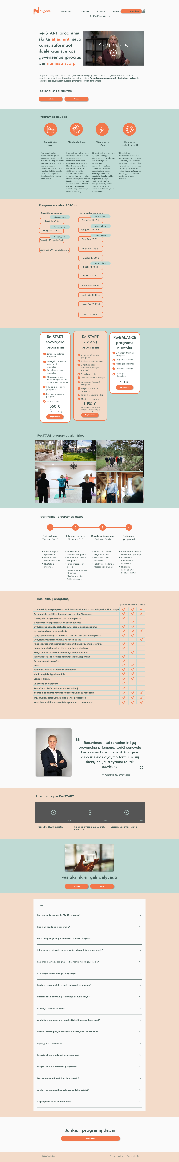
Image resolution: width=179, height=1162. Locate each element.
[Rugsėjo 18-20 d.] (90, 258)
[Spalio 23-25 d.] (90, 276)
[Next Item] (140, 471)
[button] (144, 11)
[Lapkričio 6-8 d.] (90, 286)
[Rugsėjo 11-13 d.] (90, 249)
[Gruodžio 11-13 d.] (90, 315)
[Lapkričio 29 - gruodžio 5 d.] (54, 250)
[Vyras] (76, 99)
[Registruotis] (55, 416)
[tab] (42, 905)
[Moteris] (51, 99)
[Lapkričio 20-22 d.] (90, 304)
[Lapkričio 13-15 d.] (90, 295)
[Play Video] (113, 52)
